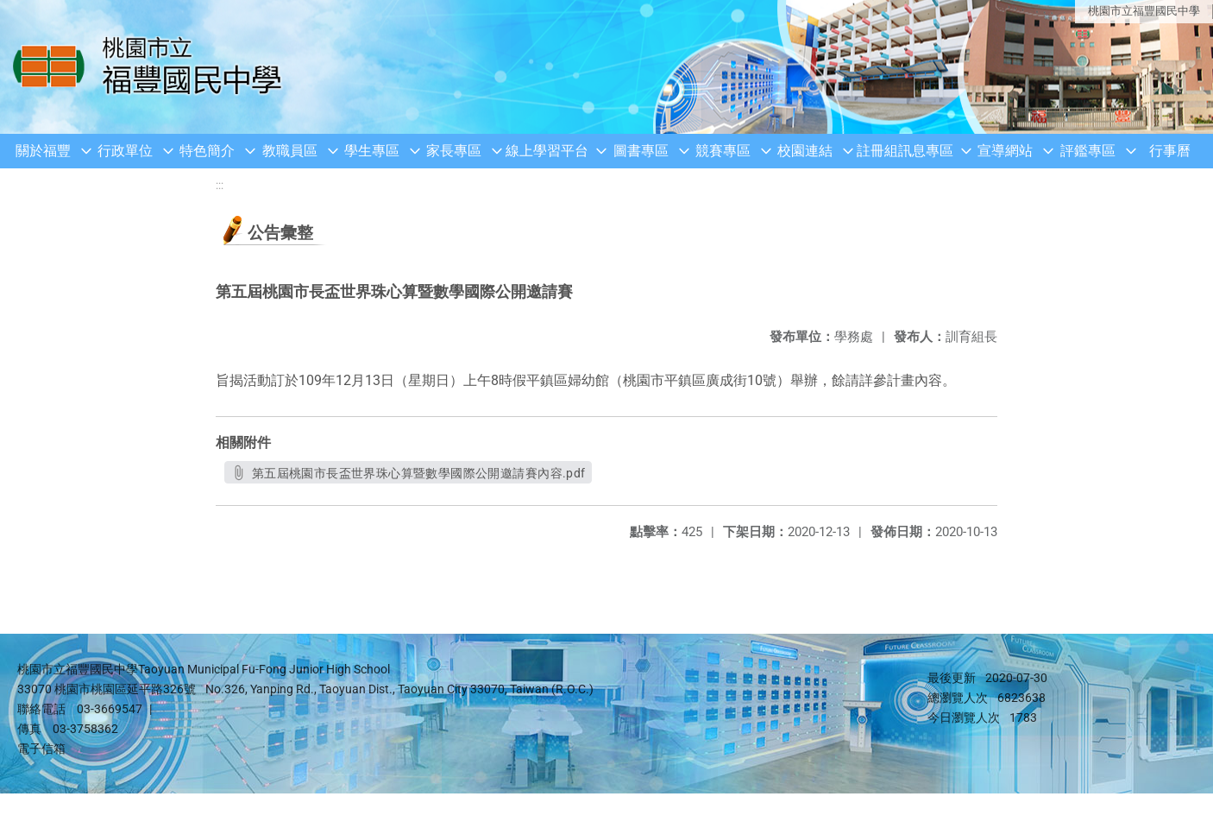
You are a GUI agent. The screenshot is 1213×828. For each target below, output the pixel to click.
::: (219, 185)
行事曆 (1170, 150)
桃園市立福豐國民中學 (1144, 10)
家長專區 (453, 150)
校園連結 (805, 150)
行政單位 (125, 150)
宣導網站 (1005, 150)
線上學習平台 (547, 150)
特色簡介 (207, 150)
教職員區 (289, 150)
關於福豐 (43, 150)
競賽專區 (723, 150)
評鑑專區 (1088, 150)
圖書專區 (641, 150)
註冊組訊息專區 (905, 150)
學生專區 (371, 150)
